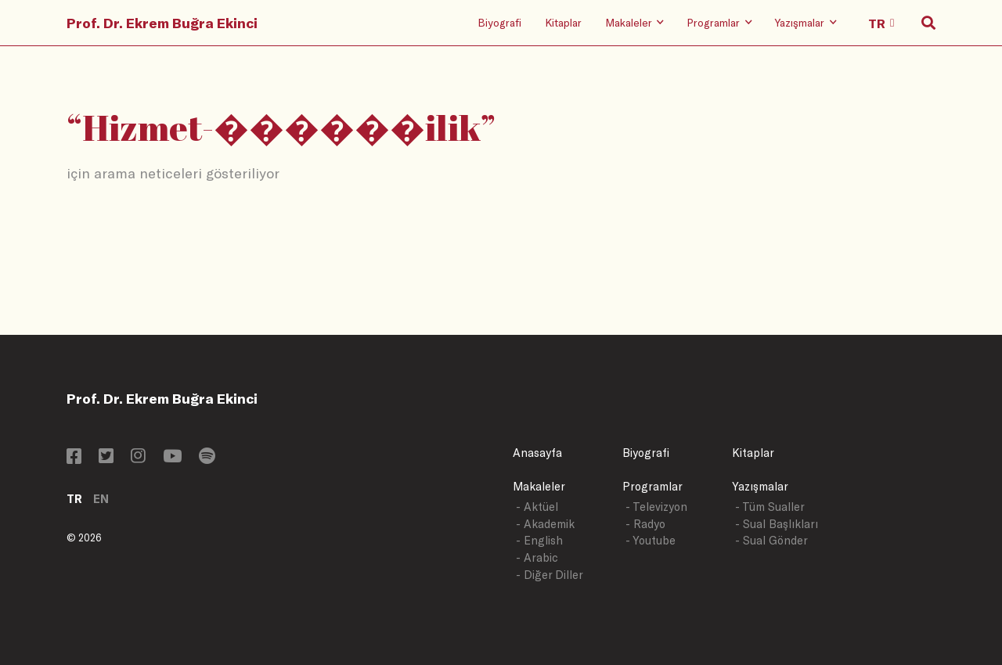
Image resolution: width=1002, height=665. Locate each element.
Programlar (652, 486)
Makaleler (539, 486)
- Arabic (537, 557)
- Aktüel (537, 506)
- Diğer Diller (549, 574)
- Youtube (650, 540)
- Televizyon (656, 506)
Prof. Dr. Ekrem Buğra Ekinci (162, 22)
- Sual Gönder (771, 540)
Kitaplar (563, 22)
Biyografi (499, 22)
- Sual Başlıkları (776, 523)
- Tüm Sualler (770, 506)
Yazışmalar (760, 486)
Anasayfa (537, 452)
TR (74, 498)
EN (101, 498)
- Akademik (545, 523)
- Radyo (645, 523)
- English (539, 540)
